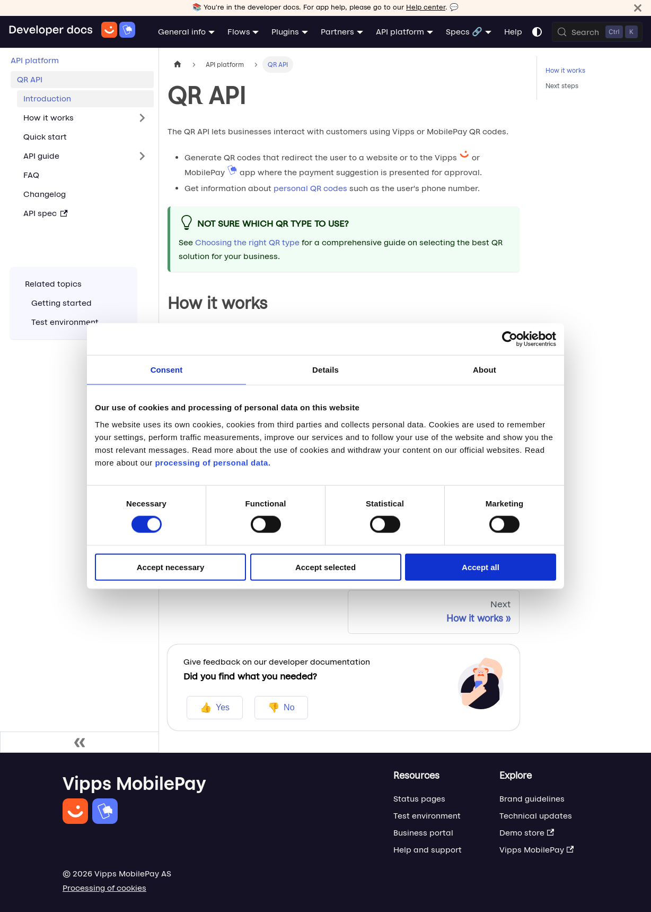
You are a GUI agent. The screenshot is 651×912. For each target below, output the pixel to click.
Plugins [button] (285, 32)
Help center (425, 7)
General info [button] (182, 32)
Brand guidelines (532, 799)
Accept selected (325, 566)
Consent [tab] (167, 369)
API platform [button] (400, 32)
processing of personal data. (212, 462)
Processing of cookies (104, 888)
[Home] (71, 32)
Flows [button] (238, 32)
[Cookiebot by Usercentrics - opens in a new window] (509, 339)
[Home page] (178, 64)
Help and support (427, 850)
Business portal (423, 833)
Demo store (526, 833)
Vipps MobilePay (536, 850)
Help (513, 32)
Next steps (562, 86)
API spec (45, 213)
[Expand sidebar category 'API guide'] (142, 156)
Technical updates (535, 816)
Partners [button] (337, 32)
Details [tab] (325, 369)
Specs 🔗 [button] (464, 32)
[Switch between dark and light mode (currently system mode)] (537, 31)
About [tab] (484, 369)
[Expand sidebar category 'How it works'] (142, 117)
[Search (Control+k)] (597, 32)
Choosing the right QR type (247, 242)
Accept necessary (171, 566)
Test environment (427, 816)
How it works (565, 70)
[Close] (637, 7)
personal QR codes (310, 188)
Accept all (480, 566)
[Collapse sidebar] (79, 742)
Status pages (419, 799)
